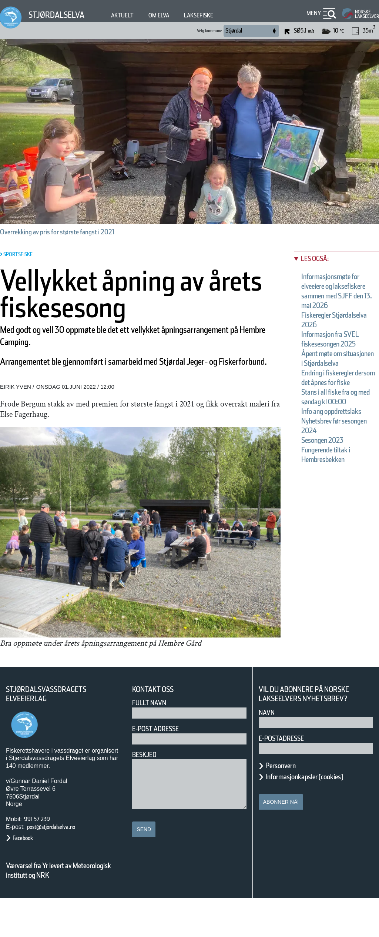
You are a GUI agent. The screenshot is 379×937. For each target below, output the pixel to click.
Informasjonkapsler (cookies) (318, 815)
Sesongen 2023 (330, 497)
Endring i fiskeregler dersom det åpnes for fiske (335, 411)
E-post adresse (161, 768)
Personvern (286, 804)
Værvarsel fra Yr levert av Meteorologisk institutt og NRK (62, 909)
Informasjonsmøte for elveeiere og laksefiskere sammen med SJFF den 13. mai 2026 (335, 295)
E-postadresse (286, 777)
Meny (312, 13)
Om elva (174, 15)
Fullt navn (152, 742)
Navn (268, 751)
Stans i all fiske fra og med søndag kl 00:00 (335, 440)
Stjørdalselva (61, 14)
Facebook (26, 876)
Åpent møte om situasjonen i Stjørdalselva (330, 382)
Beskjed (146, 793)
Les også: (318, 258)
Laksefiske (219, 15)
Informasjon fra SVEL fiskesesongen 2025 (338, 353)
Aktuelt (133, 15)
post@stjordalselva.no (60, 865)
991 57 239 (41, 857)
